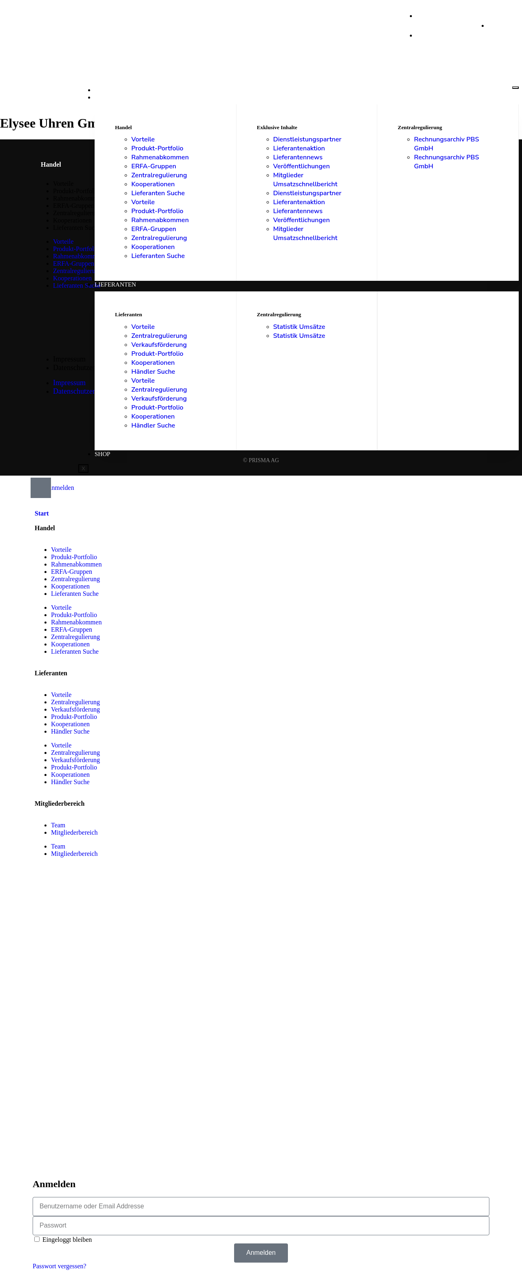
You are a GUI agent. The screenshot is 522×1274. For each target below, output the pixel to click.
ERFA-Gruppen (153, 166)
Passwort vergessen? (59, 1266)
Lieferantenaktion (299, 148)
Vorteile (143, 139)
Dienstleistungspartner (307, 139)
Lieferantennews (298, 157)
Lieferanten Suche (158, 193)
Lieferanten (115, 284)
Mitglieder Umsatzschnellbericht (305, 180)
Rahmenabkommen (160, 157)
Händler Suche (153, 371)
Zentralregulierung (159, 175)
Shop (102, 454)
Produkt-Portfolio (157, 148)
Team (58, 825)
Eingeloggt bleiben (63, 1239)
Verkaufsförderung (159, 344)
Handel (107, 97)
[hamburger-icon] (515, 87)
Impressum (69, 359)
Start (104, 90)
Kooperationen (153, 184)
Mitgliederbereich (74, 832)
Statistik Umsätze (299, 326)
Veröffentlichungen (301, 166)
